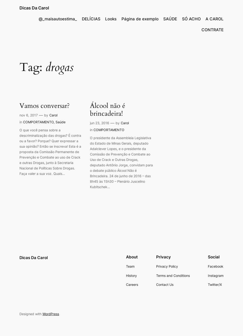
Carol (53, 115)
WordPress (50, 314)
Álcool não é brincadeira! (107, 110)
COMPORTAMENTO (38, 122)
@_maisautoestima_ (58, 19)
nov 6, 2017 (28, 115)
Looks (111, 19)
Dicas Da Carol (34, 7)
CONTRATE (212, 29)
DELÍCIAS (91, 19)
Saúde (60, 122)
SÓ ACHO (191, 19)
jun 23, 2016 (99, 123)
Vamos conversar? (44, 106)
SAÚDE (170, 19)
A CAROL (215, 19)
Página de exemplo (140, 19)
